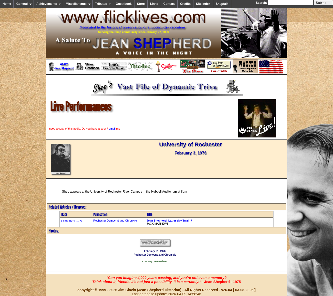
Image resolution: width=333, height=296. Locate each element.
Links (154, 4)
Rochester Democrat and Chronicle (115, 220)
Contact (169, 4)
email (112, 128)
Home (7, 4)
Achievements (48, 4)
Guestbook (124, 4)
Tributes (103, 4)
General (24, 4)
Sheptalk (222, 4)
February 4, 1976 (72, 220)
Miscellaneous (78, 4)
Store (141, 4)
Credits (185, 4)
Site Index (203, 4)
